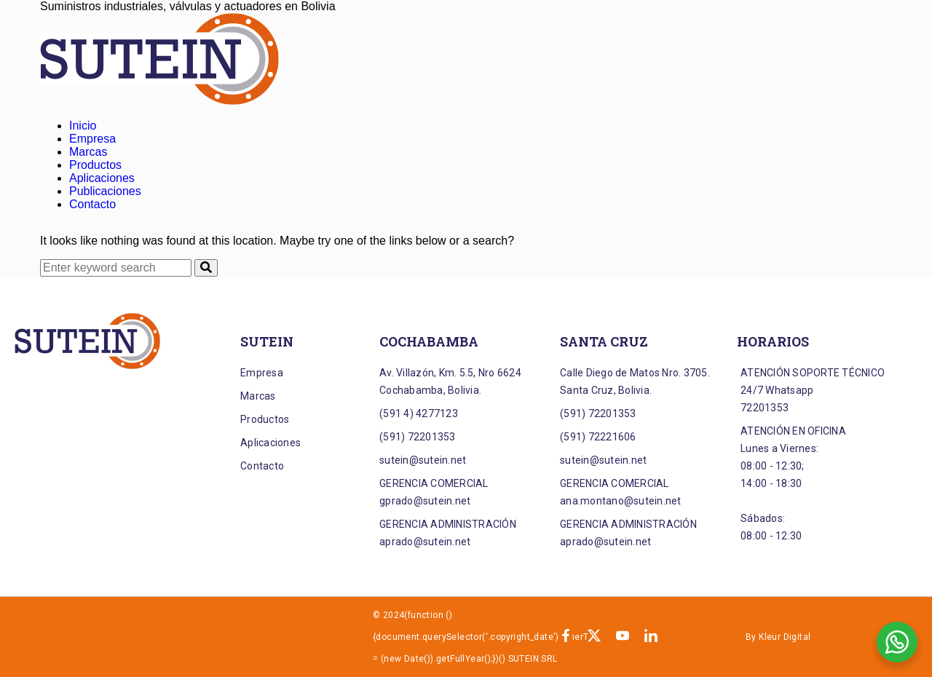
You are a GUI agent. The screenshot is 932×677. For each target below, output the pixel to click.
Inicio (82, 125)
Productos (95, 165)
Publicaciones (105, 191)
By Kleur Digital (778, 637)
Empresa (92, 138)
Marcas (88, 152)
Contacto (92, 204)
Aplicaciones (102, 178)
